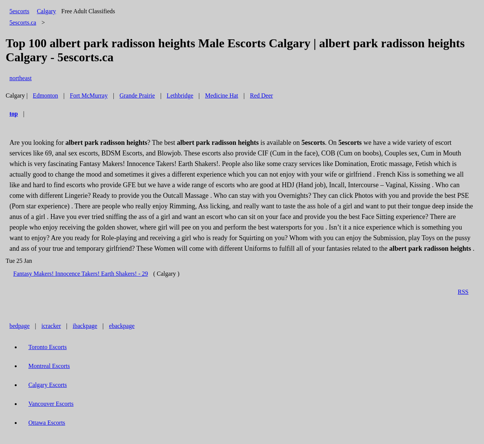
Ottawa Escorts (46, 422)
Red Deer (261, 95)
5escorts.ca (22, 22)
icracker (51, 326)
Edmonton (45, 95)
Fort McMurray (89, 95)
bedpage (19, 326)
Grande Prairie (137, 95)
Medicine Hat (221, 95)
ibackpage (85, 326)
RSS (463, 292)
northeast (20, 78)
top (13, 113)
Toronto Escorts (47, 347)
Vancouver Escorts (51, 404)
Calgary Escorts (47, 385)
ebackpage (122, 326)
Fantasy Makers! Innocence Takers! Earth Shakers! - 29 (80, 273)
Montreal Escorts (49, 366)
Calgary (46, 11)
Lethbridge (180, 95)
